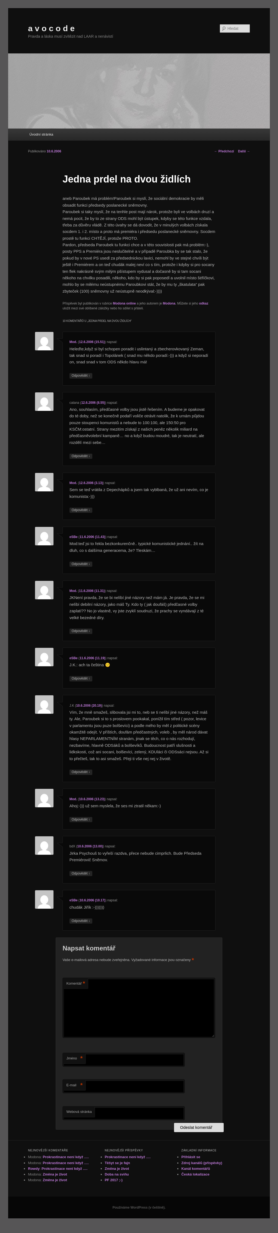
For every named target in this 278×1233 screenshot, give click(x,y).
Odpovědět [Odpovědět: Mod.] (81, 375)
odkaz (203, 303)
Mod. (73, 342)
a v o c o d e (51, 28)
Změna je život (55, 1174)
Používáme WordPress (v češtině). (138, 1207)
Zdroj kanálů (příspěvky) (201, 1163)
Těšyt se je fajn (117, 1163)
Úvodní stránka (41, 134)
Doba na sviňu (117, 1174)
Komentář (75, 984)
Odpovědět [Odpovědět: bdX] (81, 873)
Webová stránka (79, 1112)
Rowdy (34, 1169)
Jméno (74, 1058)
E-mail (74, 1085)
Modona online (124, 303)
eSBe (74, 537)
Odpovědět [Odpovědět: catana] (81, 456)
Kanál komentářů (195, 1169)
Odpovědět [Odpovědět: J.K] (81, 772)
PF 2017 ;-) (114, 1180)
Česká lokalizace (195, 1174)
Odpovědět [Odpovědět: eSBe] (81, 564)
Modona (169, 303)
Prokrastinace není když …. (66, 1157)
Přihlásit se (190, 1157)
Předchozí (224, 151)
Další (244, 151)
